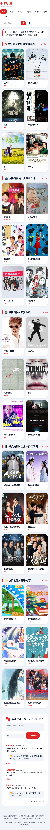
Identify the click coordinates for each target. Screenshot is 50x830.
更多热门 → (43, 44)
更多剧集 (44, 178)
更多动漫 (44, 580)
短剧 (45, 11)
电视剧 (20, 11)
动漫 (37, 11)
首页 (3, 11)
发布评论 (33, 736)
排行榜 (4, 17)
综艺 (29, 11)
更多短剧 (44, 446)
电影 (11, 11)
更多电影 (44, 312)
